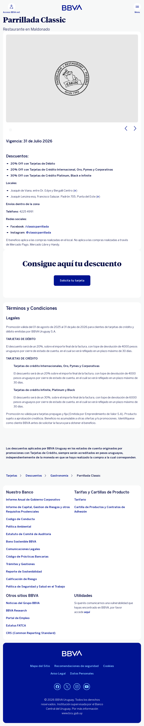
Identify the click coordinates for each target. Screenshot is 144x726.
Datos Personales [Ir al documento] (82, 673)
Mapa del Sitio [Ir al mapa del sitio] (40, 666)
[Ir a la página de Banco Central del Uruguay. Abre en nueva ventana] (21, 579)
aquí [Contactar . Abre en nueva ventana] (87, 612)
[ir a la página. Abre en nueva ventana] (23, 603)
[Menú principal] (137, 8)
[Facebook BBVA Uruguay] (57, 686)
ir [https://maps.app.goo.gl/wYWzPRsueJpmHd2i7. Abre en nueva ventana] (98, 196)
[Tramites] (20, 564)
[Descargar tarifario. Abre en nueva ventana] (80, 499)
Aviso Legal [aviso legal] (58, 673)
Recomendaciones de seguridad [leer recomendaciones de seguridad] (76, 666)
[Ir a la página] (16, 610)
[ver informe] (21, 541)
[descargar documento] (20, 519)
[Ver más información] (31, 633)
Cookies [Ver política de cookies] (108, 666)
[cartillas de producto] (106, 509)
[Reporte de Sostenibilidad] (24, 571)
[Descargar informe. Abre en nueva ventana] (38, 509)
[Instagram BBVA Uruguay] (77, 686)
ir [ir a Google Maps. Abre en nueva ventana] (75, 190)
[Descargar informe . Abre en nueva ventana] (33, 499)
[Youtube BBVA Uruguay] (86, 686)
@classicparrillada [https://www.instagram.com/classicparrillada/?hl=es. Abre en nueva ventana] (38, 232)
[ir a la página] (23, 549)
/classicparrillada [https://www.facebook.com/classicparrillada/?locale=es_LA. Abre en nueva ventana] (37, 226)
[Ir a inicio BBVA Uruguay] (72, 7)
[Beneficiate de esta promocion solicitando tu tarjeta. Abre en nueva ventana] (72, 280)
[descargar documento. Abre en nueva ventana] (18, 526)
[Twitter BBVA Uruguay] (67, 686)
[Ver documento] (27, 556)
